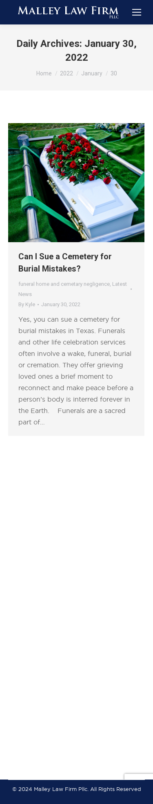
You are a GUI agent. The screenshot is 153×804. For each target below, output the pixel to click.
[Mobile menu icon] (137, 12)
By (26, 304)
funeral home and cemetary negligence (64, 284)
